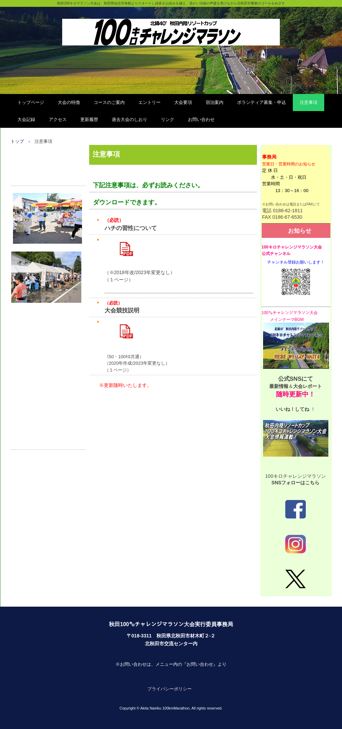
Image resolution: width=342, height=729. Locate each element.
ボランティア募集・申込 (261, 102)
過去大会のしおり (129, 119)
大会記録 (26, 119)
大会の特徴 (69, 102)
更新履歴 (89, 119)
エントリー (149, 102)
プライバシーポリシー (169, 688)
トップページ (30, 102)
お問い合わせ (201, 119)
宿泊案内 (214, 102)
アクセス (58, 119)
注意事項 (308, 102)
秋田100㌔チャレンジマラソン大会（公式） (171, 25)
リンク (167, 119)
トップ (17, 141)
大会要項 (183, 102)
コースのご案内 (109, 102)
